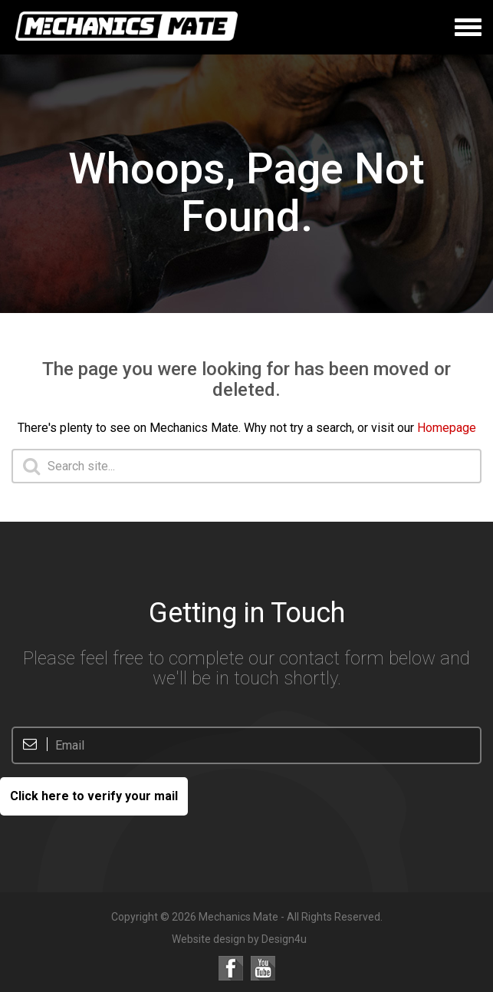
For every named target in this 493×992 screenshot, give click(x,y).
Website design (208, 939)
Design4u (284, 939)
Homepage (446, 427)
